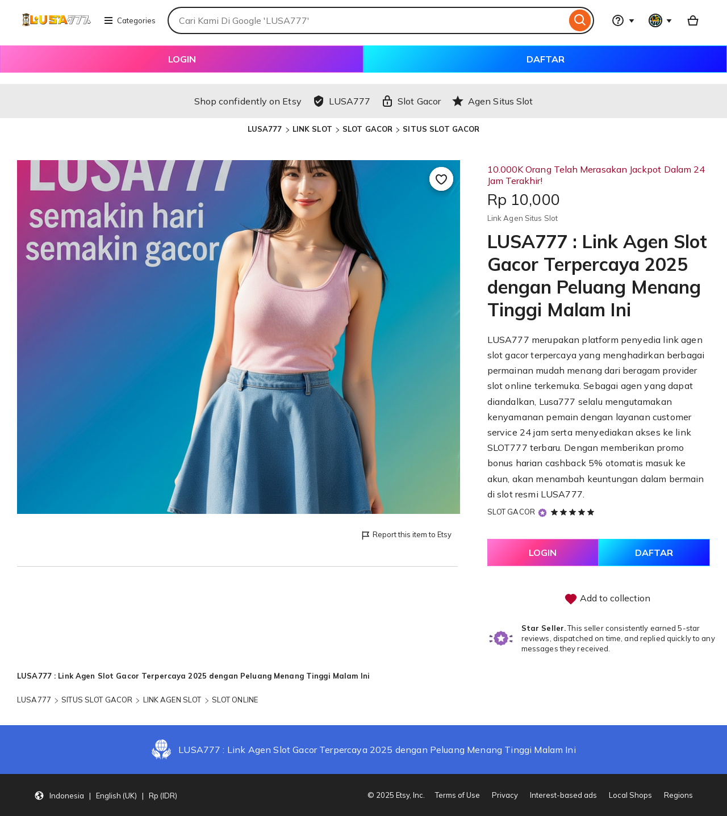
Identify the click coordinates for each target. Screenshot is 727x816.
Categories (129, 20)
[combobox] (367, 20)
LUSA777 (265, 128)
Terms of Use (457, 795)
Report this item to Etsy (406, 535)
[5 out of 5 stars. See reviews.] (574, 511)
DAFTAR (546, 59)
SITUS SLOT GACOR (441, 128)
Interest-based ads (563, 795)
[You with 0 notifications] (660, 20)
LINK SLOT (312, 128)
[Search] (580, 20)
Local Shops (630, 795)
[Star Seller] (542, 512)
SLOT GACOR (367, 128)
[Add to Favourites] (441, 179)
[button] (106, 795)
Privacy (505, 795)
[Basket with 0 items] (693, 20)
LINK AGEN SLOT (172, 699)
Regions (678, 795)
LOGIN (182, 59)
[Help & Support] (623, 20)
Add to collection (607, 599)
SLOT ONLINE (235, 699)
